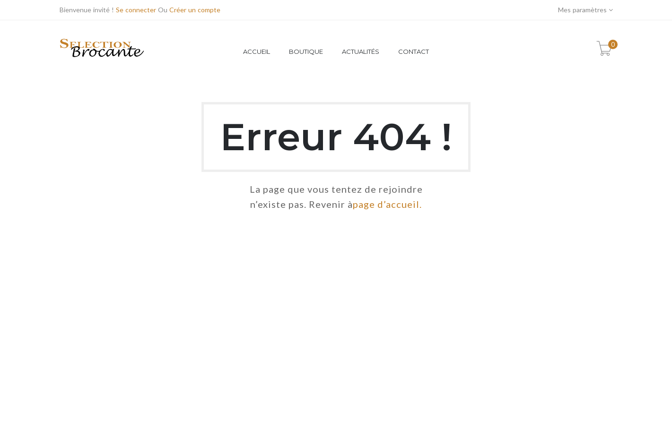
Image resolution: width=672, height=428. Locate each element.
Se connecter (136, 10)
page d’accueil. (387, 204)
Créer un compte (194, 10)
